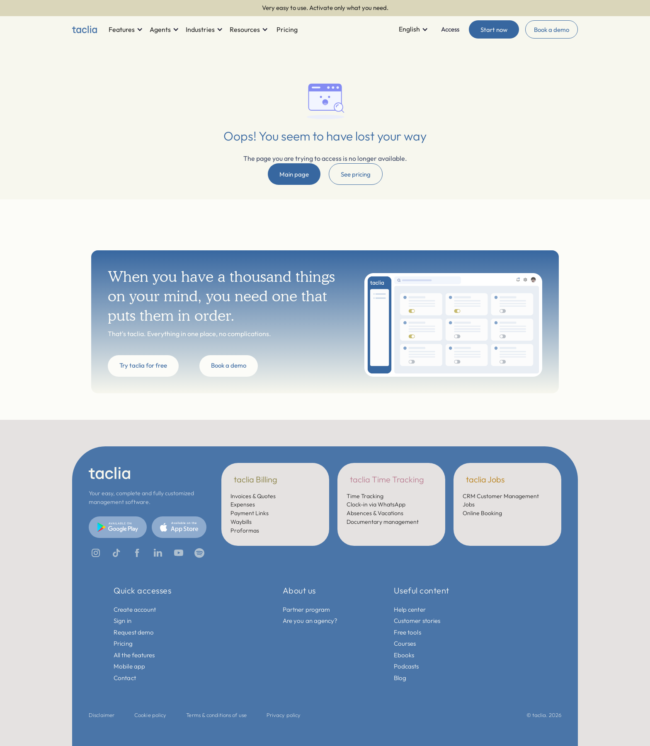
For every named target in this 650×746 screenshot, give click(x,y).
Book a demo (551, 30)
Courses (405, 643)
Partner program (306, 609)
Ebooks (404, 655)
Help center (410, 609)
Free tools (407, 632)
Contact (125, 678)
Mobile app (129, 666)
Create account (135, 609)
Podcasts (406, 666)
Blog (400, 678)
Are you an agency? (310, 621)
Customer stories (417, 621)
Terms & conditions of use (216, 715)
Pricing (123, 643)
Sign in (122, 621)
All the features (134, 655)
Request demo (134, 632)
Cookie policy (150, 715)
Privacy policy (284, 715)
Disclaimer (101, 715)
